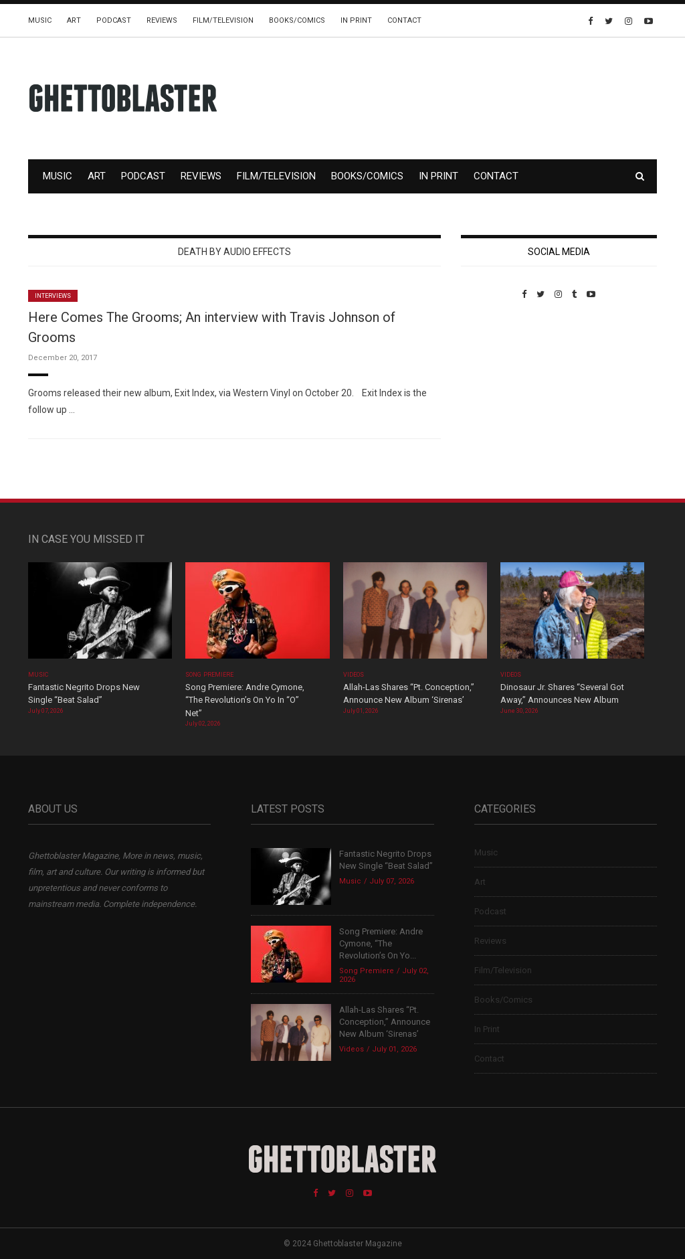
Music (40, 20)
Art (74, 20)
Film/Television (223, 20)
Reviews (161, 20)
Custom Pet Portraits (500, 391)
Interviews (53, 295)
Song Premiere (209, 674)
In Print (356, 20)
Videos (353, 674)
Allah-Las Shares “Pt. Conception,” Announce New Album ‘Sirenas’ (384, 1022)
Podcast (113, 20)
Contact (404, 20)
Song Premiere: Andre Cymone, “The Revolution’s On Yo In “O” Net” (244, 700)
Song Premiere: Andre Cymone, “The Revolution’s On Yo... (381, 943)
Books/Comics (297, 20)
